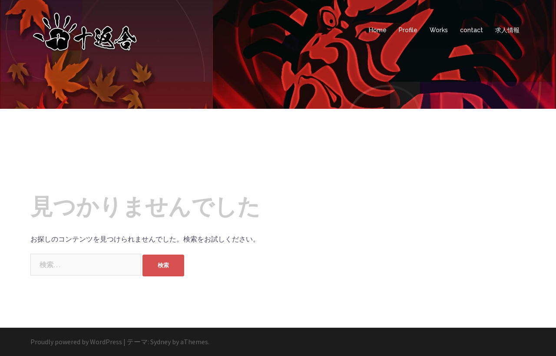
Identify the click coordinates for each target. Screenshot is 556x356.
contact (471, 30)
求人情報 (507, 30)
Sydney (160, 341)
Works (439, 30)
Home (378, 30)
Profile (408, 30)
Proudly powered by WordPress (76, 341)
